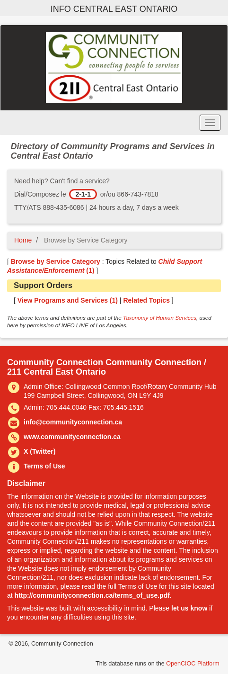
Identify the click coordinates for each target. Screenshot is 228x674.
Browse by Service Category (55, 261)
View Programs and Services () (68, 300)
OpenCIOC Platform (192, 663)
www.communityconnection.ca (72, 436)
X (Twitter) (39, 451)
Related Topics (146, 300)
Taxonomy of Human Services (159, 318)
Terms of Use (44, 466)
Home (23, 240)
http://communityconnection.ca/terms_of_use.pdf (92, 595)
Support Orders (43, 285)
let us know (189, 608)
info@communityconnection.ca (73, 422)
